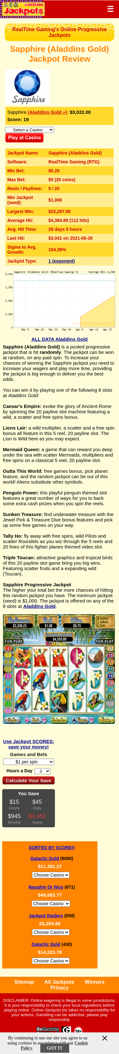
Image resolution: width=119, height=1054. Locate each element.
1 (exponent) (62, 261)
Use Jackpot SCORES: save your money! (28, 744)
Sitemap (24, 982)
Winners (95, 982)
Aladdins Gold (39, 606)
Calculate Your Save (28, 780)
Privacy (59, 987)
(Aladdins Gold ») (47, 112)
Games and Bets (28, 754)
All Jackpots (59, 982)
